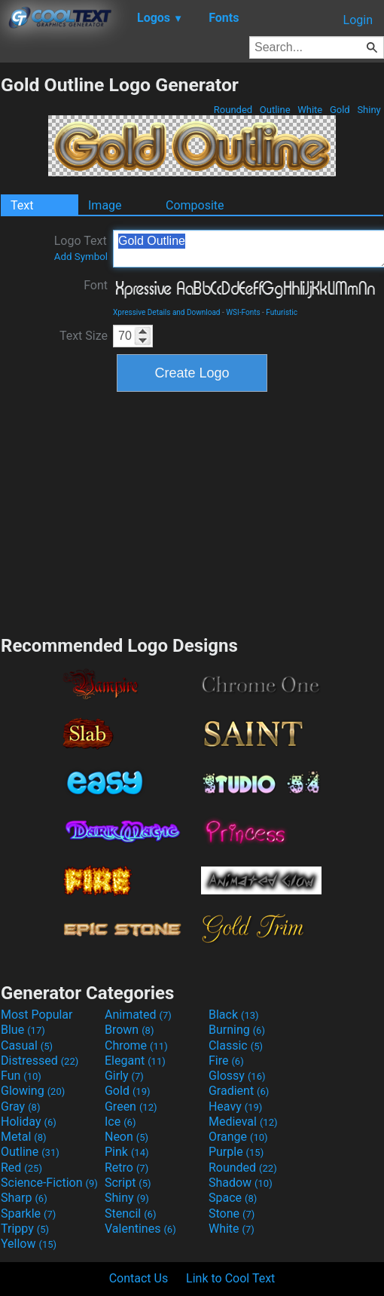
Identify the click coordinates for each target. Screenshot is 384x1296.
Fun (21, 1075)
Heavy (235, 1106)
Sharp (24, 1198)
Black (234, 1014)
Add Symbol (81, 256)
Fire (226, 1060)
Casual (27, 1045)
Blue (23, 1029)
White (310, 109)
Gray (20, 1106)
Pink (127, 1152)
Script (128, 1182)
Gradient (239, 1091)
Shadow (241, 1182)
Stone (231, 1213)
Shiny (369, 109)
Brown (129, 1029)
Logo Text (81, 248)
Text (22, 205)
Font (96, 285)
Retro (126, 1167)
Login (358, 20)
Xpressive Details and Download (166, 312)
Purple (236, 1152)
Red (21, 1167)
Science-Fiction (49, 1182)
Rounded (233, 109)
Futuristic (281, 312)
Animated (138, 1014)
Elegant (135, 1060)
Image (105, 205)
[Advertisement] (192, 511)
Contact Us (139, 1278)
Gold (340, 109)
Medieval (243, 1121)
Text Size (83, 336)
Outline (275, 109)
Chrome (136, 1045)
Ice (120, 1121)
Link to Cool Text (230, 1278)
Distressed (39, 1060)
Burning (237, 1029)
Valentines (140, 1228)
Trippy (25, 1228)
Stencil (130, 1213)
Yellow (28, 1243)
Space (233, 1198)
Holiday (28, 1121)
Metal (24, 1136)
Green (131, 1106)
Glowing (33, 1091)
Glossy (237, 1075)
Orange (238, 1136)
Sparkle (28, 1213)
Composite (195, 205)
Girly (124, 1075)
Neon (126, 1136)
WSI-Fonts (243, 312)
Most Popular (37, 1014)
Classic (236, 1045)
